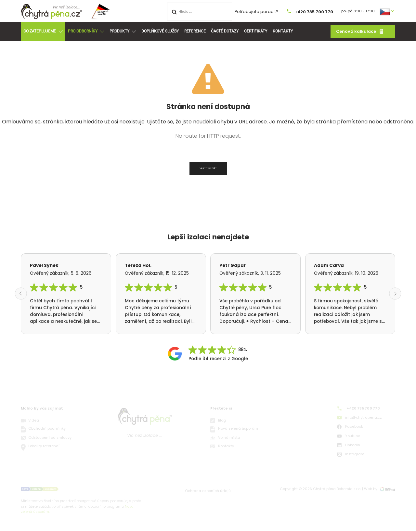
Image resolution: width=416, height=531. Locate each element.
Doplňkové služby (160, 31)
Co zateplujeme (42, 31)
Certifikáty (255, 31)
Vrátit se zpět (208, 168)
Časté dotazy (225, 31)
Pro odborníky (86, 31)
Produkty (123, 31)
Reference (195, 31)
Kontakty (283, 31)
